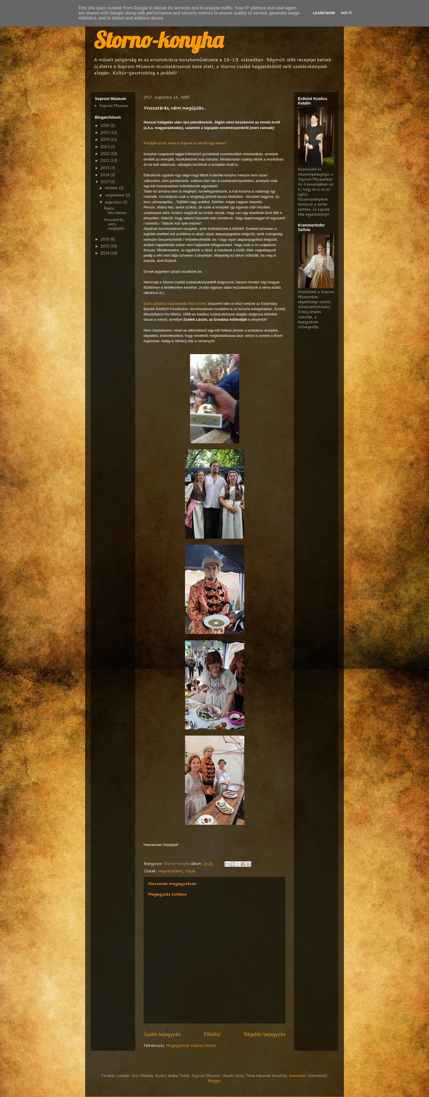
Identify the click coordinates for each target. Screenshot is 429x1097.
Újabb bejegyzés (162, 1034)
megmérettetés (170, 871)
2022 (105, 153)
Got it (346, 13)
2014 (105, 253)
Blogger (214, 1080)
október (112, 187)
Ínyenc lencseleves (115, 210)
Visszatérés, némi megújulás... (115, 224)
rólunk (190, 871)
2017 (105, 181)
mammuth (297, 1075)
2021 (105, 160)
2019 (105, 167)
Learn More (324, 13)
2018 (105, 174)
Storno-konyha (158, 39)
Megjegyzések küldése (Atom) (191, 1045)
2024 (105, 139)
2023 (105, 146)
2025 (105, 132)
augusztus (114, 202)
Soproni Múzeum (113, 105)
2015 (105, 246)
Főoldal (212, 1034)
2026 (105, 125)
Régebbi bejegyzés (264, 1034)
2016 (105, 239)
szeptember (115, 195)
